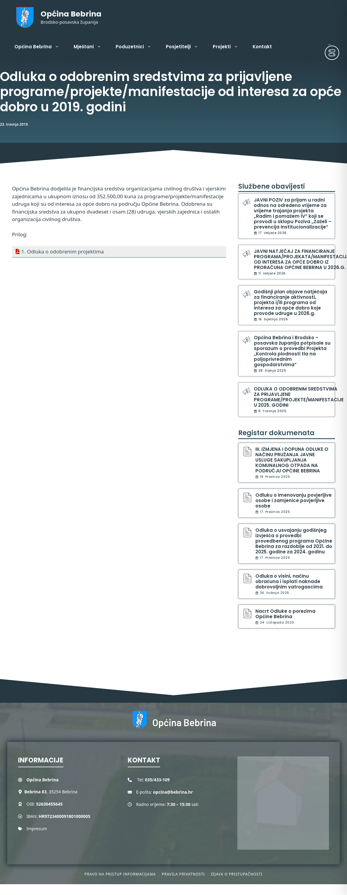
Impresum (36, 828)
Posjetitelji (185, 47)
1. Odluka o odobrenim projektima (62, 251)
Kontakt (262, 46)
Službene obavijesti (271, 186)
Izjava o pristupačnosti (237, 874)
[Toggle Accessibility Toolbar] (332, 53)
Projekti (229, 47)
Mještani (91, 47)
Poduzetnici (137, 47)
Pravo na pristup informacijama (120, 874)
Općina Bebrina (71, 14)
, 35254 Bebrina (51, 792)
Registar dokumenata (276, 433)
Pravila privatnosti (183, 874)
